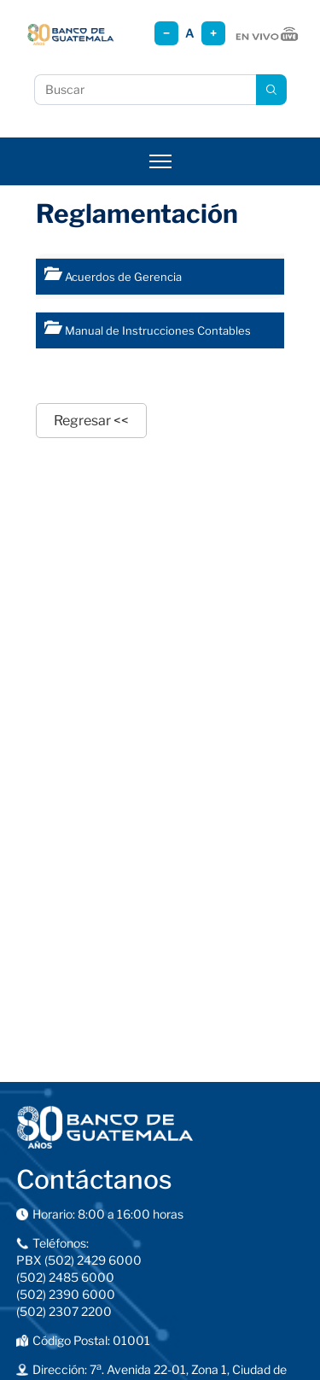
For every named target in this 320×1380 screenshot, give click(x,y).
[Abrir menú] (160, 161)
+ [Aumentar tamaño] (213, 33)
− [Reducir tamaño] (166, 33)
